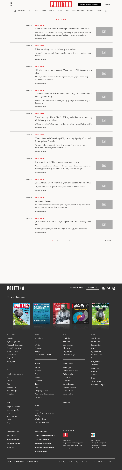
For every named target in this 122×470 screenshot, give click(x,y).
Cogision (65, 462)
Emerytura (39, 348)
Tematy (94, 375)
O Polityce (10, 447)
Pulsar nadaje (68, 394)
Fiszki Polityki (95, 440)
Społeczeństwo (96, 352)
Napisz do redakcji (13, 439)
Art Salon (38, 397)
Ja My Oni (11, 358)
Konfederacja (12, 391)
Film (36, 374)
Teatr (37, 384)
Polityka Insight (18, 462)
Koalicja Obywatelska (15, 374)
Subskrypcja (92, 288)
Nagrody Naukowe (42, 423)
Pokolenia (90, 11)
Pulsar (37, 410)
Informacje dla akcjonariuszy (45, 447)
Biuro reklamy (11, 435)
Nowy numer (21, 11)
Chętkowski (67, 352)
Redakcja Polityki (13, 431)
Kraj (29, 11)
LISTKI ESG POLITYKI (44, 355)
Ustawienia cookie (41, 451)
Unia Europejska (13, 410)
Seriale (37, 378)
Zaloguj (107, 4)
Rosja (9, 420)
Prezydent (10, 394)
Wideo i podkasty (78, 11)
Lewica (9, 381)
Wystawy (38, 381)
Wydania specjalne (13, 342)
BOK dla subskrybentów (14, 443)
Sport (93, 358)
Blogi (67, 11)
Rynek (44, 11)
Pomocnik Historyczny (15, 345)
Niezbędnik (11, 362)
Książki (38, 368)
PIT (36, 342)
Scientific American (14, 348)
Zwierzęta (94, 365)
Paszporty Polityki (41, 391)
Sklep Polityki (96, 381)
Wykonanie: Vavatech (81, 462)
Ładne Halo (71, 462)
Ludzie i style (96, 342)
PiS (8, 378)
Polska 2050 (11, 388)
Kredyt (37, 352)
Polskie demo (68, 391)
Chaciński (66, 348)
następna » (109, 241)
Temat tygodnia (68, 368)
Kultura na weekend (70, 371)
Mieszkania (39, 338)
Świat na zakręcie (69, 374)
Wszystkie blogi (69, 355)
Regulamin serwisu (41, 431)
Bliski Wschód (12, 417)
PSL (8, 384)
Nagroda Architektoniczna (44, 394)
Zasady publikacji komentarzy (45, 435)
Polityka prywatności (42, 439)
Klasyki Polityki (97, 362)
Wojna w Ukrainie (13, 407)
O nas (93, 378)
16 (69, 241)
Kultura (52, 11)
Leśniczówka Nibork (32, 462)
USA (8, 413)
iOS (64, 440)
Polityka (10, 338)
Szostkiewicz (68, 345)
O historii (66, 381)
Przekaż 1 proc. (96, 355)
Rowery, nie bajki (69, 388)
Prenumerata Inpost (76, 288)
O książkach (67, 378)
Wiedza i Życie (12, 352)
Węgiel (37, 345)
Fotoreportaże (96, 345)
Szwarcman (67, 342)
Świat (36, 11)
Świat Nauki (11, 355)
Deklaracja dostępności (43, 443)
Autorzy (94, 372)
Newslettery (95, 338)
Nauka (60, 11)
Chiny (9, 423)
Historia (94, 348)
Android (68, 440)
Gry (36, 388)
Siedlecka (66, 338)
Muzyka (38, 371)
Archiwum (95, 368)
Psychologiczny (68, 384)
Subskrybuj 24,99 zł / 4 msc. (89, 4)
